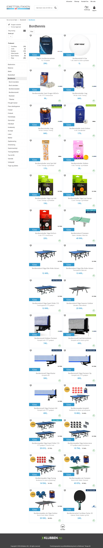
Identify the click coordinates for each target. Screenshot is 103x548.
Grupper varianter (16, 24)
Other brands (15, 53)
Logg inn (94, 10)
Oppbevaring (12, 141)
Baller (10, 71)
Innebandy (11, 127)
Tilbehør (11, 99)
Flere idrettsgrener (14, 106)
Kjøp (34, 54)
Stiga (12, 58)
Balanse (10, 68)
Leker (10, 134)
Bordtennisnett (14, 92)
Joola (12, 49)
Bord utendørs (13, 85)
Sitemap (76, 1)
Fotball (10, 110)
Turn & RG (11, 155)
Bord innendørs (14, 82)
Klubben (13, 51)
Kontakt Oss (84, 1)
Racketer (12, 96)
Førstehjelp (11, 117)
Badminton (11, 64)
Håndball (11, 124)
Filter (31, 31)
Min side (93, 1)
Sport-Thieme (15, 55)
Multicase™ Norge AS (84, 546)
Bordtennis (32, 20)
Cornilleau (14, 46)
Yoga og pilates (13, 166)
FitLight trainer (12, 103)
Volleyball (11, 162)
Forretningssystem (55, 546)
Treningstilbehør (13, 152)
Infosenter (69, 1)
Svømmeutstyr (12, 148)
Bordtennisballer (14, 89)
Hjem (15, 20)
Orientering (11, 145)
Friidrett (10, 113)
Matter (10, 138)
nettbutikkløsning (68, 546)
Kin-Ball (10, 131)
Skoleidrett (23, 20)
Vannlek (10, 159)
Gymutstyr (11, 120)
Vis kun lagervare (16, 27)
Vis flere (62, 529)
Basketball (11, 75)
